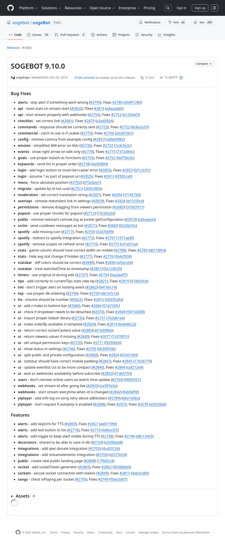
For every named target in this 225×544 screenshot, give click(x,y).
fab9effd (131, 392)
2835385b (93, 188)
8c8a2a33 (139, 127)
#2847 (105, 361)
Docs (119, 532)
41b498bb (104, 330)
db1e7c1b (110, 293)
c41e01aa (129, 244)
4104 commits (85, 77)
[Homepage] (10, 8)
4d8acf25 (110, 430)
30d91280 (133, 102)
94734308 (135, 311)
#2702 (76, 182)
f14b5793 (123, 373)
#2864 (88, 330)
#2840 (110, 262)
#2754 (94, 114)
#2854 (114, 355)
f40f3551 (132, 379)
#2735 (78, 318)
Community (105, 532)
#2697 (95, 194)
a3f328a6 (157, 404)
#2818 (130, 219)
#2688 (99, 404)
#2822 (76, 299)
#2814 (112, 324)
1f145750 (132, 194)
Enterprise (129, 8)
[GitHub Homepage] (18, 532)
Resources (75, 8)
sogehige (23, 77)
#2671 (90, 225)
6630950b (106, 348)
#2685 (119, 207)
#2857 (99, 139)
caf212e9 (134, 367)
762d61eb (115, 318)
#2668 (120, 311)
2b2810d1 (124, 133)
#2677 (105, 336)
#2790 (95, 102)
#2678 (143, 404)
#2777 (86, 256)
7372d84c (125, 151)
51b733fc (111, 305)
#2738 (84, 164)
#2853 (127, 170)
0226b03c (128, 225)
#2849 (102, 473)
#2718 (73, 430)
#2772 (88, 237)
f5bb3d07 (118, 479)
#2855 (105, 170)
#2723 (102, 127)
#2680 (83, 336)
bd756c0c (125, 157)
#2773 (114, 244)
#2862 (92, 287)
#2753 (116, 114)
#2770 (86, 133)
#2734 (104, 274)
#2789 (114, 398)
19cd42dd (106, 213)
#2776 (108, 256)
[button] (112, 496)
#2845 (127, 361)
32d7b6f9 (104, 231)
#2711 (98, 342)
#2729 (97, 442)
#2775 (110, 151)
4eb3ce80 (140, 473)
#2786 (117, 102)
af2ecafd (125, 262)
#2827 (93, 423)
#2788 (120, 250)
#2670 (98, 311)
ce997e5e (108, 385)
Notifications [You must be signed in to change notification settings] (149, 22)
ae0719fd (108, 423)
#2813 (109, 176)
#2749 (103, 479)
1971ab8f (125, 237)
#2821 (101, 281)
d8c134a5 (144, 436)
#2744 (72, 293)
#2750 (81, 479)
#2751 (77, 188)
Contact (130, 532)
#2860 (92, 355)
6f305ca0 (123, 176)
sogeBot (41, 23)
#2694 (117, 194)
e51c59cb (135, 200)
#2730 (94, 293)
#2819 (99, 108)
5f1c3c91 (142, 170)
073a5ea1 (92, 182)
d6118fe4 (157, 250)
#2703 (94, 448)
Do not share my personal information (186, 532)
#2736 (86, 145)
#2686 (74, 305)
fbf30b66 (112, 342)
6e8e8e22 (127, 324)
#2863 (107, 373)
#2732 (108, 145)
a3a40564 (105, 120)
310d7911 (135, 207)
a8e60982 (116, 139)
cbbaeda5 (147, 219)
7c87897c (120, 336)
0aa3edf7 (118, 274)
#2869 (70, 423)
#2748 (107, 436)
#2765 (117, 379)
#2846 (98, 367)
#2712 (89, 213)
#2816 (99, 299)
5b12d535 (112, 268)
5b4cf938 (123, 256)
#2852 (107, 467)
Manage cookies (149, 532)
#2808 (90, 460)
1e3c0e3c (123, 145)
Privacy (65, 532)
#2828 (120, 200)
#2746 (129, 436)
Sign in (181, 8)
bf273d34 (118, 454)
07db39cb (139, 281)
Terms (54, 532)
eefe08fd (100, 164)
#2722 (125, 127)
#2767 (110, 237)
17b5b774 (142, 361)
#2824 (89, 324)
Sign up (200, 8)
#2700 (102, 454)
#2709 (90, 231)
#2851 (96, 268)
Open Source (102, 8)
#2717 (67, 231)
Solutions (51, 8)
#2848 (88, 262)
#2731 (100, 318)
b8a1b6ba (131, 398)
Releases (13, 48)
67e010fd (129, 355)
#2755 (88, 157)
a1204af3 (131, 114)
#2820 (76, 108)
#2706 (69, 348)
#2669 (113, 225)
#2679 (89, 120)
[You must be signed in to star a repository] (203, 22)
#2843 (92, 385)
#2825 (87, 176)
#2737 (81, 274)
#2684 (96, 305)
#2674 (121, 404)
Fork (177, 22)
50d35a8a (114, 299)
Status (91, 532)
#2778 (88, 151)
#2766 (109, 133)
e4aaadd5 (114, 108)
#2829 (98, 200)
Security (78, 532)
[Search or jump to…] (168, 8)
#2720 (76, 342)
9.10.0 (27, 48)
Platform (28, 8)
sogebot (20, 23)
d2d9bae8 (113, 442)
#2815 (125, 473)
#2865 (84, 467)
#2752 (110, 157)
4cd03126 (111, 448)
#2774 (91, 244)
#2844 (120, 367)
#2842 (116, 392)
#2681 (67, 120)
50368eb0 (122, 467)
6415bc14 (108, 287)
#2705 (91, 348)
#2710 (95, 430)
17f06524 (105, 460)
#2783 (142, 250)
